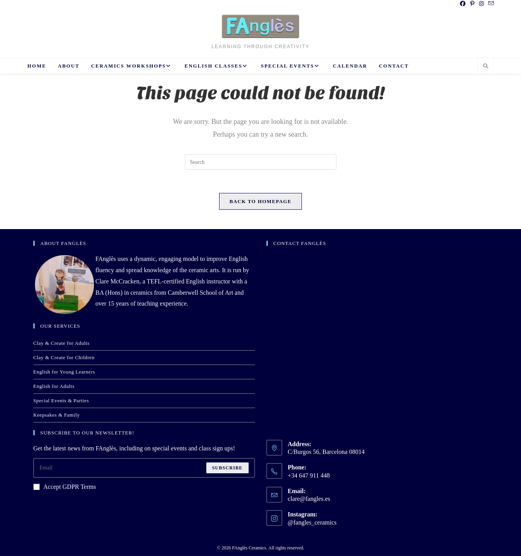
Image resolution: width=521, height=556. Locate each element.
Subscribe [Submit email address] (227, 468)
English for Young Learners (64, 372)
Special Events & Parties (61, 400)
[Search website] (485, 67)
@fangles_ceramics (312, 522)
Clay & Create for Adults (61, 343)
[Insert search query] (260, 162)
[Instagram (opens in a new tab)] (481, 4)
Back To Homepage (260, 201)
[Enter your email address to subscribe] (144, 468)
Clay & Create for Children (64, 357)
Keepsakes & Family (56, 415)
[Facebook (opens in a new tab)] (463, 4)
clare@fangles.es (309, 498)
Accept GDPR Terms (64, 486)
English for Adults (54, 386)
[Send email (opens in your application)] (490, 4)
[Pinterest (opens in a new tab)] (472, 4)
